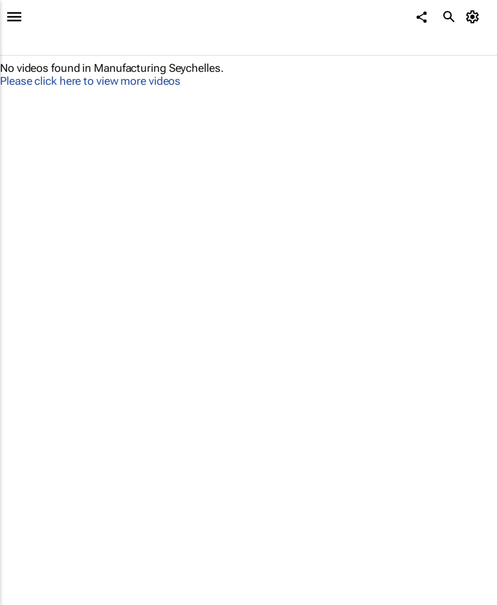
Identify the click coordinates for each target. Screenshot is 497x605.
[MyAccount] (475, 17)
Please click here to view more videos (90, 80)
